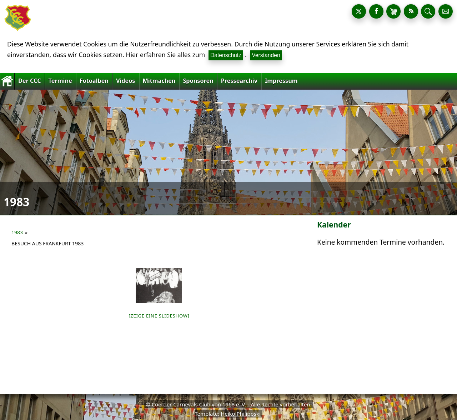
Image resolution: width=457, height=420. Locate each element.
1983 (17, 232)
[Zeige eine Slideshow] (159, 315)
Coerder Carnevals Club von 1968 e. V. (199, 404)
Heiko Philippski (241, 413)
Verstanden (266, 55)
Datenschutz (225, 55)
